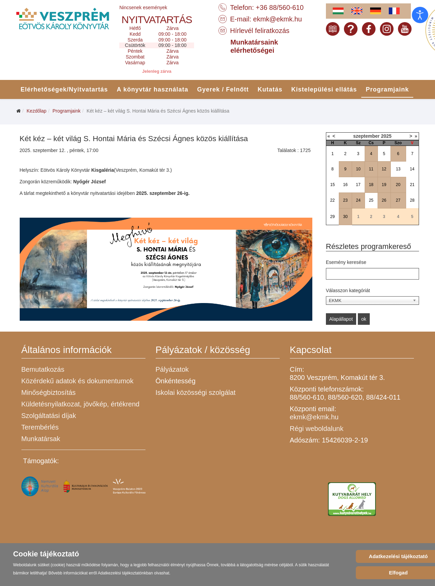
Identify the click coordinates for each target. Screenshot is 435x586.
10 (358, 169)
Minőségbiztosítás (48, 392)
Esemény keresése (346, 262)
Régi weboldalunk (317, 428)
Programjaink (387, 89)
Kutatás (270, 89)
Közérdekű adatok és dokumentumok (77, 381)
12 (384, 169)
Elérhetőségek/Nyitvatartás (64, 89)
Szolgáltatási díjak (48, 415)
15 (332, 184)
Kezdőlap (36, 111)
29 (332, 216)
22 (332, 200)
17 (358, 184)
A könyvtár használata (152, 89)
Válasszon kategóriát (348, 290)
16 (345, 184)
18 (371, 184)
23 (345, 200)
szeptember (366, 136)
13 (398, 169)
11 (371, 169)
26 (384, 200)
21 (412, 184)
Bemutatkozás (43, 369)
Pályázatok (172, 369)
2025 (386, 136)
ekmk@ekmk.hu (277, 19)
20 (398, 184)
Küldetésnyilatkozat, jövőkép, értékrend (80, 404)
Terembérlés (40, 427)
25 (371, 200)
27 (398, 200)
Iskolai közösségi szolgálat (196, 392)
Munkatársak (40, 438)
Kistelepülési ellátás (324, 89)
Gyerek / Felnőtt (223, 89)
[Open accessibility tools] (420, 15)
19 (384, 184)
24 (358, 200)
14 (412, 169)
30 (345, 216)
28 (412, 200)
